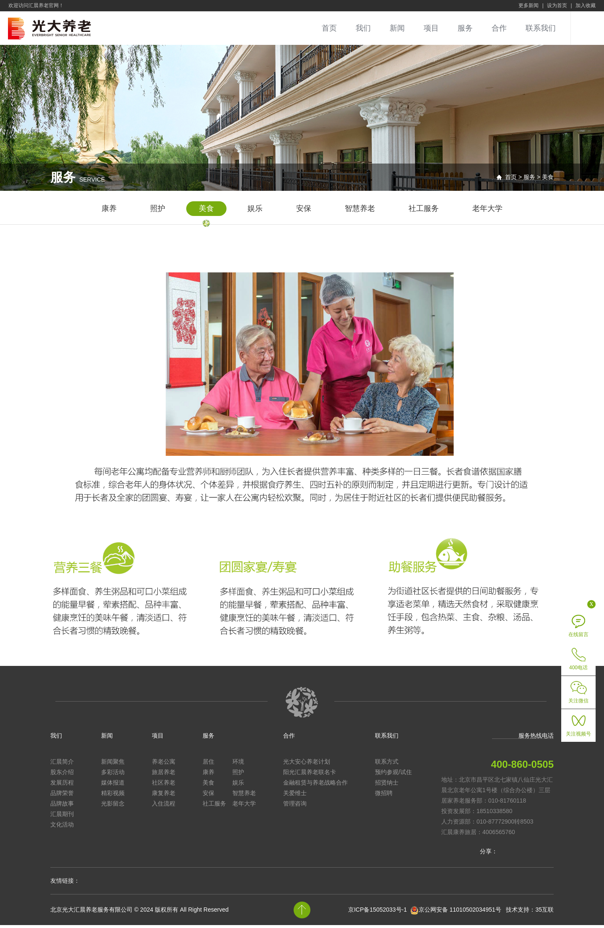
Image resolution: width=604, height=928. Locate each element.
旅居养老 (163, 775)
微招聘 (384, 796)
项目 (431, 28)
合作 (499, 28)
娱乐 (255, 211)
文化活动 (62, 827)
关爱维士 (295, 796)
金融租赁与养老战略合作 (315, 785)
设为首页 (557, 5)
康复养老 (163, 796)
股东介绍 (62, 775)
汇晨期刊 (62, 817)
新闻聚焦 (113, 764)
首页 (329, 28)
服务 (465, 28)
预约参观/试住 (393, 775)
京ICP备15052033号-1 (377, 912)
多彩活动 (113, 775)
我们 (363, 28)
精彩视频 (113, 796)
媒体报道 (113, 785)
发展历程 (62, 785)
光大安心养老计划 (306, 764)
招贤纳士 (386, 785)
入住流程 (163, 806)
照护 (157, 211)
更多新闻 (528, 5)
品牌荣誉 (62, 796)
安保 (303, 211)
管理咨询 (295, 806)
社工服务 (424, 211)
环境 (238, 764)
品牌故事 (62, 806)
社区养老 (163, 785)
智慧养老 (360, 211)
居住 (208, 764)
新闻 (397, 28)
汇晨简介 (62, 764)
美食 (206, 211)
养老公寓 (163, 764)
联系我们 (541, 28)
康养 (109, 211)
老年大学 (487, 211)
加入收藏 (585, 5)
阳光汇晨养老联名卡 (309, 775)
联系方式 (386, 764)
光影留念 (113, 806)
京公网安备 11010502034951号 (460, 912)
